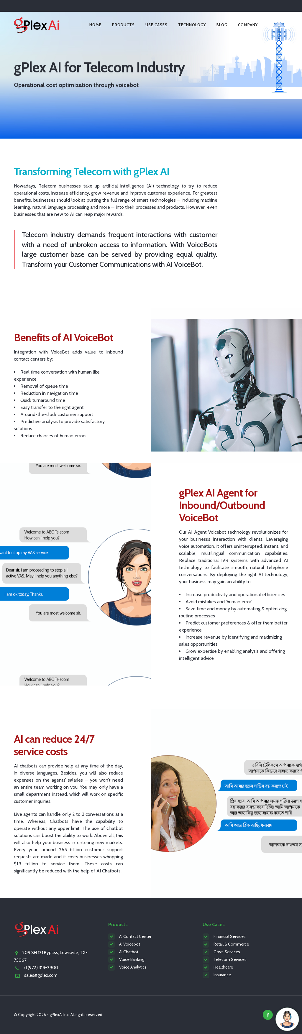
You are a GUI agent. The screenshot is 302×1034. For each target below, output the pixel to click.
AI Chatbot (128, 951)
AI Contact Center (135, 936)
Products (123, 24)
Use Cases (156, 24)
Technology (192, 24)
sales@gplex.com (41, 975)
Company (248, 24)
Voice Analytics (133, 967)
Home (95, 24)
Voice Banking (131, 959)
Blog (221, 24)
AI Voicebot (129, 944)
